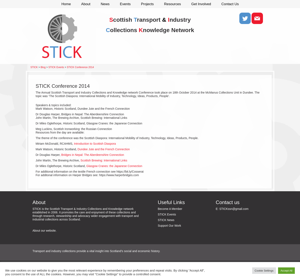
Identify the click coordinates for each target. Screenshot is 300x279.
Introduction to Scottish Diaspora (95, 143)
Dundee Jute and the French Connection (104, 149)
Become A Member (170, 208)
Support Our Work (169, 225)
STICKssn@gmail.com (233, 208)
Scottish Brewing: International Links (104, 160)
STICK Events (167, 214)
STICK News (166, 220)
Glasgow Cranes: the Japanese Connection (114, 166)
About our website (44, 230)
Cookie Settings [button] (264, 270)
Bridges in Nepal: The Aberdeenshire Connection (92, 154)
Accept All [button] (286, 270)
